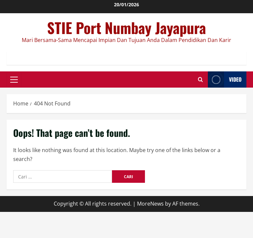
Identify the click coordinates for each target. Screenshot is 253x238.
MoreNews (150, 203)
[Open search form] (200, 79)
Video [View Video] (224, 79)
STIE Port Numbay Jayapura (126, 27)
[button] (14, 79)
